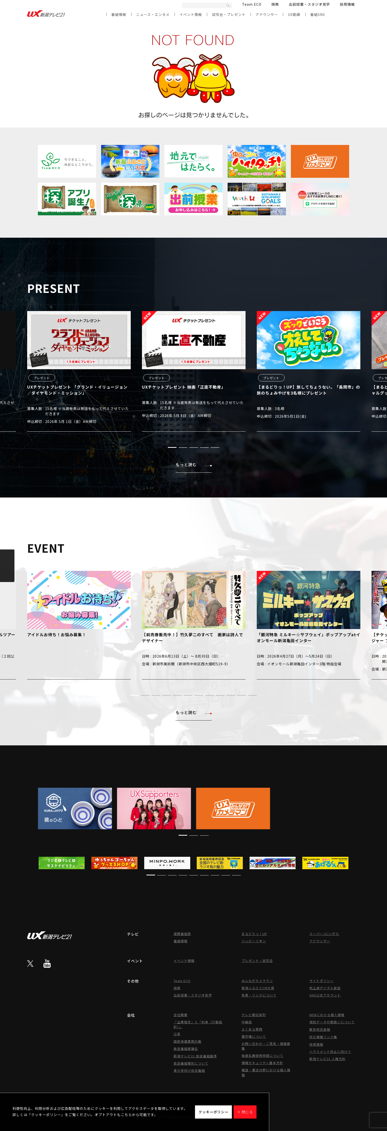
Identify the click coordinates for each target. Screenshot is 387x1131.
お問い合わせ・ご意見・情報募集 (266, 1046)
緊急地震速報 (319, 1029)
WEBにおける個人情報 (326, 1014)
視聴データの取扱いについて (332, 1022)
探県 (275, 4)
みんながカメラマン (257, 980)
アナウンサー (267, 14)
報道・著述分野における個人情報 (266, 1072)
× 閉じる (245, 1111)
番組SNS (317, 14)
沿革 (177, 1034)
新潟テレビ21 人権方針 (327, 1058)
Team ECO (251, 4)
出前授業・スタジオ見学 (309, 4)
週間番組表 (182, 933)
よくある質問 (252, 1029)
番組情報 (118, 14)
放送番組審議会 (186, 1048)
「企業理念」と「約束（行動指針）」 (198, 1024)
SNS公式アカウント (325, 995)
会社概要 (181, 1014)
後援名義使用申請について (262, 1055)
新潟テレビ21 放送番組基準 (195, 1056)
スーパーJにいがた (324, 933)
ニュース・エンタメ (153, 14)
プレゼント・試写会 (257, 960)
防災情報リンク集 (323, 1037)
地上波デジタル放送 (325, 988)
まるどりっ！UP (254, 933)
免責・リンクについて (259, 995)
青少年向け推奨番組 (189, 1070)
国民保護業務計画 (187, 1041)
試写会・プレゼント (229, 14)
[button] (172, 447)
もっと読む (194, 464)
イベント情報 (191, 14)
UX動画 (294, 14)
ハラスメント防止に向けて (330, 1051)
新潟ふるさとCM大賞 (258, 988)
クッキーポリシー (213, 1111)
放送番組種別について (191, 1063)
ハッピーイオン (254, 941)
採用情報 (347, 4)
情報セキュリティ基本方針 (262, 1062)
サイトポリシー (321, 980)
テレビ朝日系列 (254, 1014)
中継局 (247, 1022)
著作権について (254, 1036)
